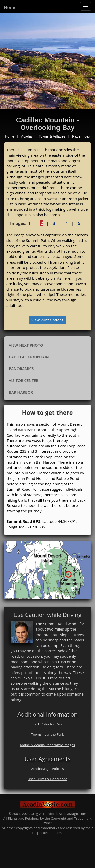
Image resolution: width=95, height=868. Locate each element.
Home (10, 7)
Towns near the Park (47, 734)
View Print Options (47, 320)
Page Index (81, 136)
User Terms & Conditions (47, 779)
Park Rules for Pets (48, 724)
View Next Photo (26, 345)
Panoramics (21, 368)
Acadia (26, 136)
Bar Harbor (21, 392)
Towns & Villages (52, 136)
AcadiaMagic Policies (47, 768)
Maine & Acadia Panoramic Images (47, 745)
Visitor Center (24, 380)
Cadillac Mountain (29, 356)
